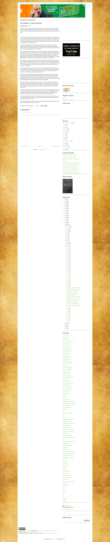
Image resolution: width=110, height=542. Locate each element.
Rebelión (64, 469)
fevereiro (67, 243)
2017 (65, 215)
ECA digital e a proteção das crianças (69, 157)
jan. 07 (67, 309)
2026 (65, 199)
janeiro (66, 245)
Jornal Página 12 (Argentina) (68, 431)
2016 (65, 217)
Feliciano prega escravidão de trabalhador (70, 171)
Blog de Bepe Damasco (67, 345)
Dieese (64, 415)
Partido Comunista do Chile (68, 455)
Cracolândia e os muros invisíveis (72, 298)
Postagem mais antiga (55, 146)
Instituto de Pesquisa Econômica (69, 423)
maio (66, 238)
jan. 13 (67, 279)
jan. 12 (67, 280)
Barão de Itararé (66, 339)
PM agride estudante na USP (71, 294)
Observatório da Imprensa (67, 445)
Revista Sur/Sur (65, 483)
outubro (66, 229)
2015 (65, 219)
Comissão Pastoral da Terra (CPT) (69, 401)
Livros (64, 135)
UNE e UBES (65, 497)
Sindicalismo (65, 147)
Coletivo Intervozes (66, 399)
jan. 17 (67, 271)
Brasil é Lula (65, 161)
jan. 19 (67, 268)
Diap (63, 411)
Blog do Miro (21, 530)
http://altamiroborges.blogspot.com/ (49, 533)
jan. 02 (67, 318)
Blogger (63, 539)
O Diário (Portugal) (66, 443)
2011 (65, 322)
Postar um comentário (26, 112)
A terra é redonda (66, 335)
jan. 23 (67, 261)
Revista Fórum (65, 479)
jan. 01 (67, 320)
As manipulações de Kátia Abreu (72, 291)
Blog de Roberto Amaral (67, 389)
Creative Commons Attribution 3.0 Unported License (48, 530)
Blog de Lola (65, 365)
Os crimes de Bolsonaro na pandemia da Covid (71, 164)
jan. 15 (67, 275)
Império (64, 133)
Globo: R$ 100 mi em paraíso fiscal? (73, 305)
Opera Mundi (65, 447)
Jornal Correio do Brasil (67, 427)
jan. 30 (67, 248)
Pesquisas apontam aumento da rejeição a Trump (72, 173)
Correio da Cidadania (67, 407)
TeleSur (64, 489)
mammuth (54, 539)
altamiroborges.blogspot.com (31, 531)
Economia (64, 129)
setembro (67, 231)
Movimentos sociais (66, 141)
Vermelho (29, 25)
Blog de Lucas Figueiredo (67, 367)
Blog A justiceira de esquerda (68, 341)
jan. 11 (67, 282)
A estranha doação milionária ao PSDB (73, 287)
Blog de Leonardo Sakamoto (68, 363)
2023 (65, 204)
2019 (65, 211)
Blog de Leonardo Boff (67, 361)
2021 (65, 208)
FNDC (64, 417)
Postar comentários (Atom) (42, 149)
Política (64, 145)
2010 (65, 324)
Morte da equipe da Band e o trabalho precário (71, 163)
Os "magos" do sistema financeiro (72, 293)
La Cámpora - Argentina (67, 435)
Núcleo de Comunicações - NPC (69, 441)
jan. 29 (67, 250)
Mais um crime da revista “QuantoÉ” (69, 154)
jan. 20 (67, 266)
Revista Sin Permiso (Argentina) (69, 481)
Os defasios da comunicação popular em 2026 (71, 169)
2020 (65, 210)
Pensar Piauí (65, 463)
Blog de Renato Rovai (67, 385)
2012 (65, 224)
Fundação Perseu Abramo (67, 421)
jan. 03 (67, 316)
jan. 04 (67, 314)
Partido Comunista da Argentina (68, 453)
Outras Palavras (65, 449)
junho (66, 236)
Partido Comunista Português (68, 457)
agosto (66, 233)
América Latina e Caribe (67, 123)
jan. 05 (67, 313)
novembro (67, 227)
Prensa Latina (65, 467)
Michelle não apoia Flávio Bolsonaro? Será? (71, 167)
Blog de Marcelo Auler (67, 375)
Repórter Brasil (65, 473)
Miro (63, 139)
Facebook (64, 97)
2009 (65, 326)
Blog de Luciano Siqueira (67, 369)
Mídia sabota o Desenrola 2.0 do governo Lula (71, 158)
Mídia (64, 137)
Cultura (64, 127)
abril (66, 240)
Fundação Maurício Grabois (68, 419)
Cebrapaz (64, 397)
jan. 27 (67, 254)
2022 (65, 206)
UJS (63, 495)
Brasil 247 (64, 395)
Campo (64, 125)
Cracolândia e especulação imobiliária (73, 289)
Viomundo (65, 501)
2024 (65, 203)
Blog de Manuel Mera (67, 373)
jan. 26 (67, 255)
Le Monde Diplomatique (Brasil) (69, 437)
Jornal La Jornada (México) (68, 429)
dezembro (67, 225)
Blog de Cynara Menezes (67, 349)
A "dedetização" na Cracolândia (72, 301)
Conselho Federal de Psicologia (68, 405)
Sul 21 (64, 487)
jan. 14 (67, 277)
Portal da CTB (65, 465)
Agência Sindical (66, 337)
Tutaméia (64, 491)
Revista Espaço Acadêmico (68, 477)
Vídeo (64, 149)
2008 (65, 328)
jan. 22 (67, 263)
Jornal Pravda (65, 433)
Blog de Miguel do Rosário (68, 377)
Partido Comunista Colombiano (68, 451)
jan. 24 (67, 259)
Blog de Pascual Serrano (67, 381)
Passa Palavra (65, 459)
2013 (65, 222)
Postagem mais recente (25, 146)
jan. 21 (67, 264)
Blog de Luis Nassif (66, 371)
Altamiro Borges (67, 505)
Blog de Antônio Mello (67, 343)
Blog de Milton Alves (67, 379)
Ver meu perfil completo (67, 509)
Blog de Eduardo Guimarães (68, 351)
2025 (65, 201)
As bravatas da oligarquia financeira (72, 303)
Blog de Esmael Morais (67, 357)
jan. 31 (67, 247)
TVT (63, 493)
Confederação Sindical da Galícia (69, 403)
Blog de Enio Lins (66, 355)
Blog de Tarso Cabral (66, 391)
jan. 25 (67, 257)
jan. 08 (67, 307)
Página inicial (40, 146)
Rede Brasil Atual (66, 471)
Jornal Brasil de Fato (66, 425)
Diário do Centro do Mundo (68, 413)
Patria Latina (65, 461)
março (66, 241)
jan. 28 (67, 252)
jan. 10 (67, 284)
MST (64, 439)
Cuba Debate (65, 409)
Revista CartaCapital (66, 475)
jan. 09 (67, 286)
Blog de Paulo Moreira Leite (68, 383)
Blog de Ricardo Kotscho (67, 387)
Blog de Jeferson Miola (67, 359)
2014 (65, 220)
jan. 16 (67, 273)
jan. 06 (67, 311)
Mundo (64, 143)
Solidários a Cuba (66, 485)
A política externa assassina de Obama (73, 300)
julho (66, 234)
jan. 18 (67, 270)
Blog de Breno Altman (67, 347)
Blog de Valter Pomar (67, 393)
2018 (65, 213)
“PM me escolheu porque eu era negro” (73, 296)
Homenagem (65, 131)
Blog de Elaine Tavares (67, 353)
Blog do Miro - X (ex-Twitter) (68, 99)
